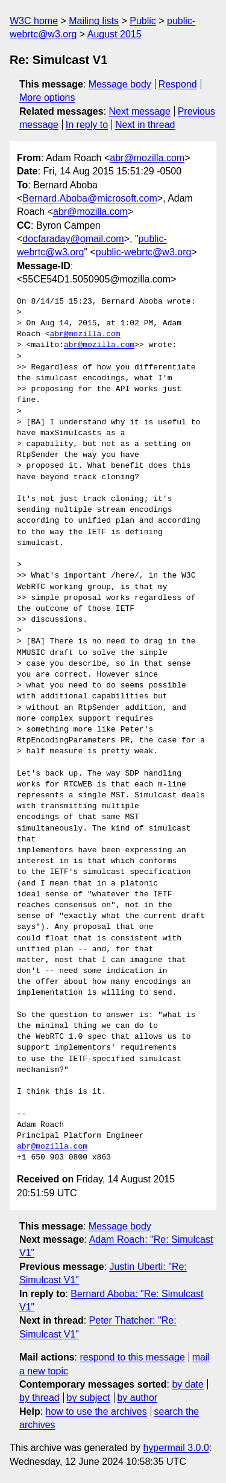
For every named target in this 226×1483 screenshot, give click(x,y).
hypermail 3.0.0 (176, 1448)
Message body (120, 84)
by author (137, 1397)
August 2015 (114, 34)
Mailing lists (94, 21)
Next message (140, 111)
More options (47, 97)
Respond (178, 84)
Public (143, 21)
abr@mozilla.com (147, 158)
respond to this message (132, 1357)
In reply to (87, 125)
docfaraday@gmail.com (73, 239)
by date (187, 1384)
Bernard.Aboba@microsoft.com (89, 198)
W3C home (34, 21)
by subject (88, 1397)
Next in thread (145, 125)
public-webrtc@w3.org (144, 252)
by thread (39, 1397)
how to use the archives (96, 1411)
